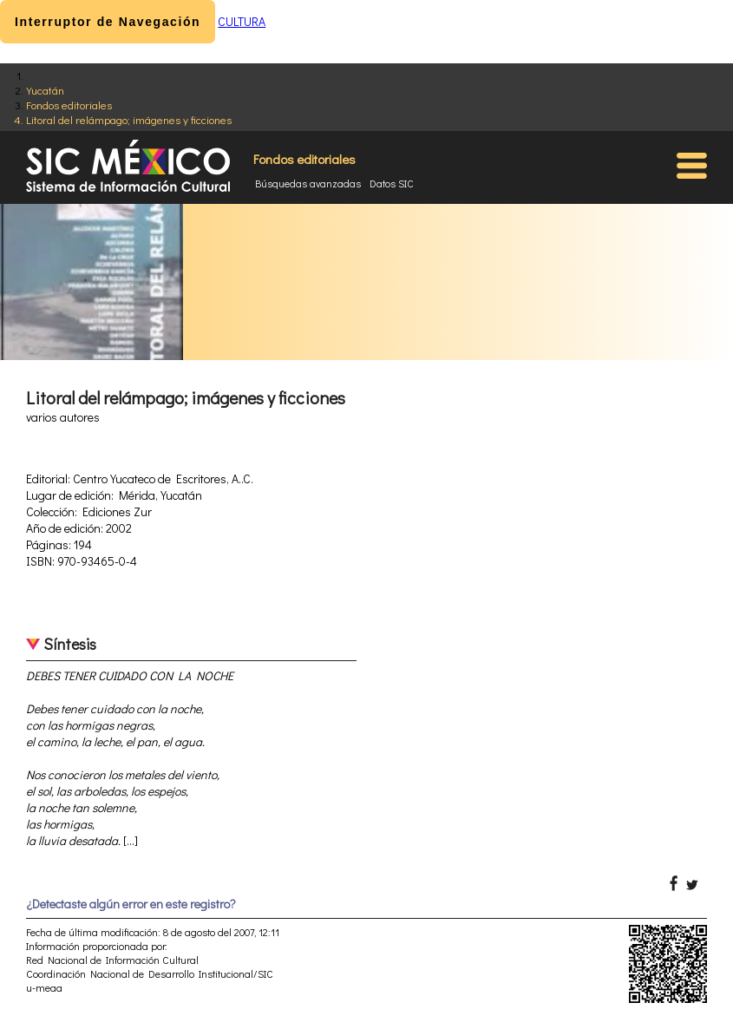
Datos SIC (392, 183)
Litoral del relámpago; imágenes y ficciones (129, 119)
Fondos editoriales (69, 104)
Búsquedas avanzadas (308, 183)
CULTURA (241, 21)
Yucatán (45, 89)
